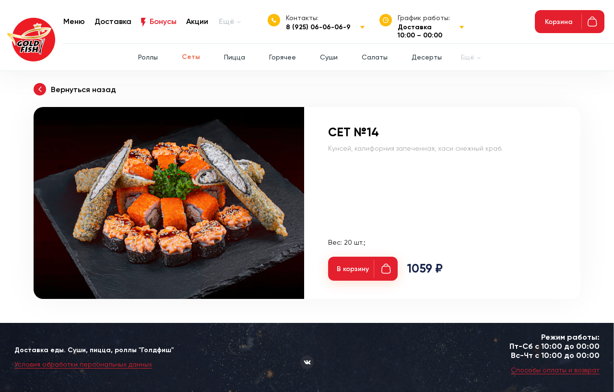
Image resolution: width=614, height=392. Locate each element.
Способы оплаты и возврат (555, 370)
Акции (197, 21)
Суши (329, 57)
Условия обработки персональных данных (83, 364)
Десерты (427, 57)
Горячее (282, 57)
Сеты (191, 57)
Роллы (148, 57)
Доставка (112, 21)
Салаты (375, 57)
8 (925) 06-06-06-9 (318, 27)
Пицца (234, 57)
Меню (74, 21)
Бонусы (163, 21)
